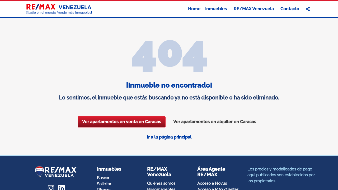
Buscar (103, 177)
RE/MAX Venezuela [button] (254, 8)
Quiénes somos (161, 183)
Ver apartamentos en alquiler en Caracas (214, 121)
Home (194, 8)
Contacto (289, 8)
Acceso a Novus (212, 183)
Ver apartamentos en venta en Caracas (121, 121)
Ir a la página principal (169, 137)
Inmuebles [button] (216, 8)
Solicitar (104, 184)
